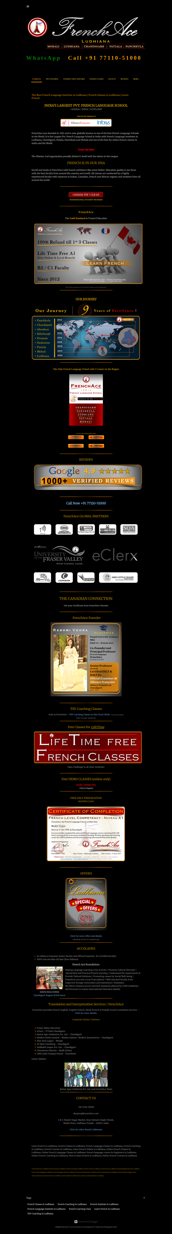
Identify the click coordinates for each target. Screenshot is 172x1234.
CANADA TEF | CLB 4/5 (86, 194)
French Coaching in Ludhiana (72, 1204)
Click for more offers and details (86, 936)
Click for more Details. (86, 1013)
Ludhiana (36, 79)
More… (136, 79)
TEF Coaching (52, 79)
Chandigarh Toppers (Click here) (49, 995)
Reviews (124, 79)
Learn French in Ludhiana (107, 1209)
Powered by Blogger (86, 1221)
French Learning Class (80, 1209)
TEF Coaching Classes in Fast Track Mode (89, 714)
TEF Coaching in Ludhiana (40, 1213)
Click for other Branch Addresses (86, 1129)
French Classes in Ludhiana (40, 1204)
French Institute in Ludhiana (104, 1204)
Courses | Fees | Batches (74, 79)
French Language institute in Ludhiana (46, 1209)
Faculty (112, 79)
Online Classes (97, 79)
